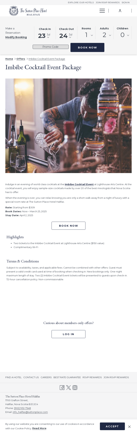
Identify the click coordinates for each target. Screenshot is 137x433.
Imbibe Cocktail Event (79, 184)
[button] (45, 32)
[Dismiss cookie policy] (129, 426)
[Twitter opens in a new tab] (68, 387)
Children (122, 28)
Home (9, 58)
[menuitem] (72, 10)
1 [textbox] (86, 35)
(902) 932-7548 (22, 408)
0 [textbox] (122, 35)
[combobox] (86, 35)
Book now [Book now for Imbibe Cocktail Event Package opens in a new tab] (68, 225)
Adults (104, 28)
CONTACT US (31, 377)
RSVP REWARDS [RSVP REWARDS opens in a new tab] (92, 377)
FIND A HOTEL (13, 377)
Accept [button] (112, 426)
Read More (39, 428)
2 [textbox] (104, 35)
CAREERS (46, 377)
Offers (20, 58)
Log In (68, 334)
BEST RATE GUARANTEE (67, 377)
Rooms (86, 28)
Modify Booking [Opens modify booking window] (16, 37)
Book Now (91, 47)
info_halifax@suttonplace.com (30, 412)
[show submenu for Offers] (95, 10)
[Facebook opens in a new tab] (62, 387)
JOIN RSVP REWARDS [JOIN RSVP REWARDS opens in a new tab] (116, 377)
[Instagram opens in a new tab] (75, 387)
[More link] (101, 10)
